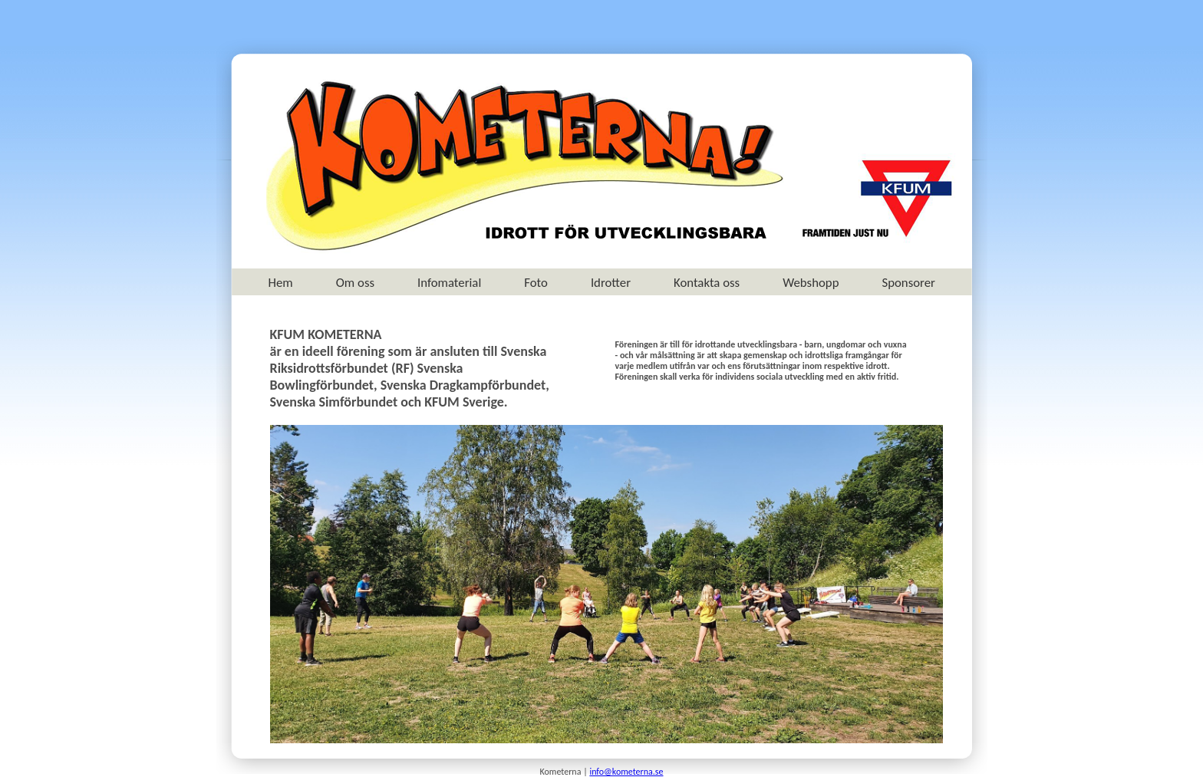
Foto (536, 283)
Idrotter (611, 283)
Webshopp (811, 283)
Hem (281, 283)
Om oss (355, 283)
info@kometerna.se (626, 771)
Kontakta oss (707, 283)
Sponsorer (908, 283)
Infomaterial (449, 283)
